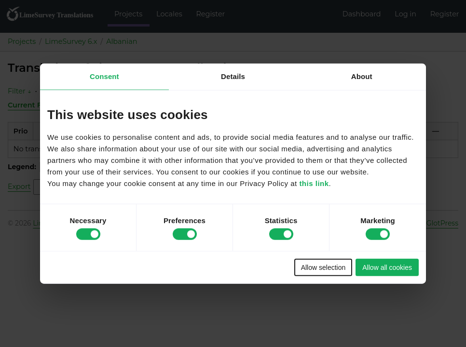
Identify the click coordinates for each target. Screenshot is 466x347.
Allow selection (323, 267)
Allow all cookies (387, 267)
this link (314, 183)
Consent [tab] (104, 76)
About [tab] (361, 76)
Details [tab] (233, 76)
